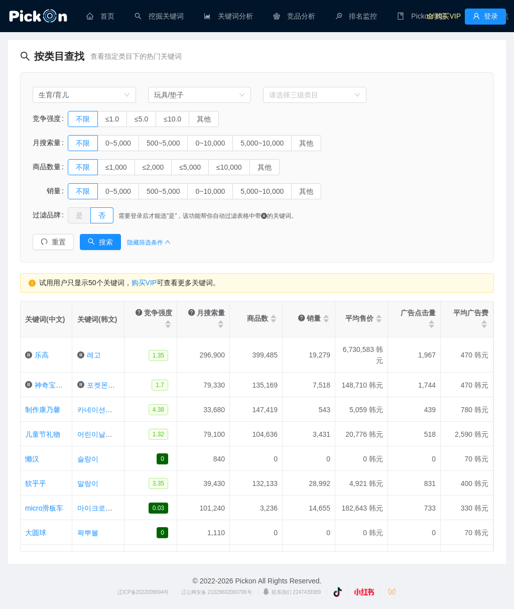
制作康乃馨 (42, 410)
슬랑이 (87, 459)
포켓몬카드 (104, 385)
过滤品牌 (47, 215)
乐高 (42, 355)
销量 (47, 191)
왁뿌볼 (87, 533)
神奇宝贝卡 (52, 385)
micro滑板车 (44, 508)
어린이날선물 (98, 434)
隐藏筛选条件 (149, 242)
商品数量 (47, 167)
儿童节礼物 (42, 434)
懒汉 (32, 459)
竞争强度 (47, 118)
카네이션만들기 (101, 410)
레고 (94, 355)
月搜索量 (47, 143)
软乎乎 (35, 483)
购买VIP (144, 283)
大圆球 (35, 533)
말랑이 (87, 483)
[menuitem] (100, 16)
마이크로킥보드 (101, 508)
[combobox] (84, 95)
